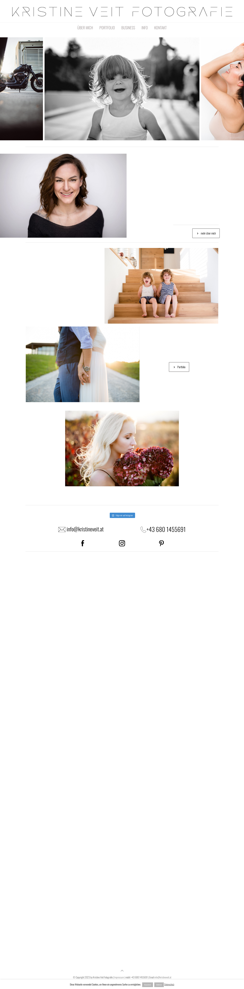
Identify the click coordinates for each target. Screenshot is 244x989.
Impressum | (119, 977)
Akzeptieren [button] (147, 984)
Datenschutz (169, 984)
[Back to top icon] (122, 970)
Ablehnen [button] (159, 984)
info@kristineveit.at (162, 977)
